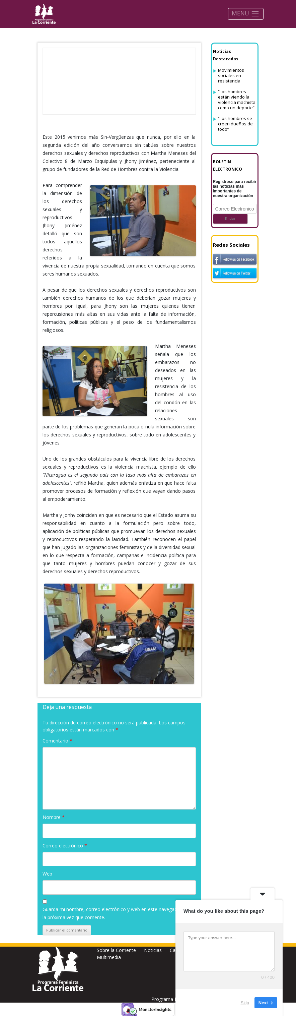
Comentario (57, 740)
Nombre (54, 817)
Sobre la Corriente (116, 950)
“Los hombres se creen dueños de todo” (235, 124)
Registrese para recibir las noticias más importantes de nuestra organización (234, 188)
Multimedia (109, 957)
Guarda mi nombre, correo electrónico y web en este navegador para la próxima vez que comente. (118, 913)
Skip (245, 1002)
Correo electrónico (65, 845)
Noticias (153, 950)
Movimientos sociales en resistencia (231, 75)
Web (47, 874)
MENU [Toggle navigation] (246, 13)
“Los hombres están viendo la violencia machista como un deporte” (236, 99)
